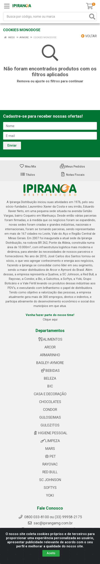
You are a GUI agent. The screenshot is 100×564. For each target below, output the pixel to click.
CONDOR (50, 410)
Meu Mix (27, 166)
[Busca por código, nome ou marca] (45, 16)
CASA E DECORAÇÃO (50, 394)
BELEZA (50, 378)
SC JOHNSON (50, 480)
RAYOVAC (50, 464)
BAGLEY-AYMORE (50, 363)
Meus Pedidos (72, 166)
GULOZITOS (50, 425)
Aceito (51, 553)
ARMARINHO (50, 355)
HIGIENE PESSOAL (50, 433)
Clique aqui (50, 319)
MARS (50, 449)
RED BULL (50, 472)
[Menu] (6, 6)
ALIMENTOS (50, 339)
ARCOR (50, 347)
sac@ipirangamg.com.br (50, 523)
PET (50, 456)
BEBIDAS (50, 371)
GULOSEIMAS (50, 417)
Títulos (27, 174)
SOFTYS (50, 488)
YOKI (50, 495)
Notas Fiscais (72, 174)
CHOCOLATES (50, 402)
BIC (50, 386)
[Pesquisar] (92, 16)
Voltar (89, 36)
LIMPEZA (50, 441)
